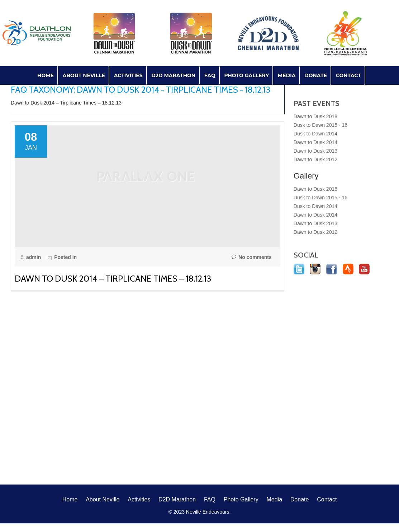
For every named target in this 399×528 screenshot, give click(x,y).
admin (34, 257)
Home (45, 75)
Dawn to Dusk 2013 (315, 151)
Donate (315, 75)
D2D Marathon (173, 75)
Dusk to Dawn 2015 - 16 (320, 125)
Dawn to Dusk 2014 (315, 142)
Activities (128, 75)
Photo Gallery (246, 75)
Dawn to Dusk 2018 (315, 116)
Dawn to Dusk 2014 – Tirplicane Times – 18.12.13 (113, 278)
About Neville (84, 75)
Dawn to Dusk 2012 (315, 159)
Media (287, 75)
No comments (252, 257)
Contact (348, 75)
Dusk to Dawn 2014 (315, 133)
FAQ (209, 75)
